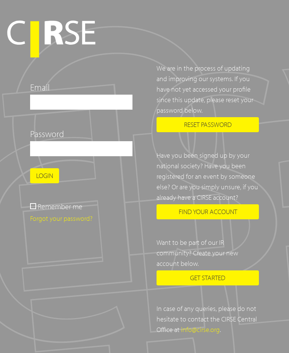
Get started (207, 277)
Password (47, 133)
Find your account (208, 211)
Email (40, 87)
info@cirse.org (200, 329)
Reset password (208, 124)
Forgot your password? (61, 218)
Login (44, 175)
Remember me (60, 206)
